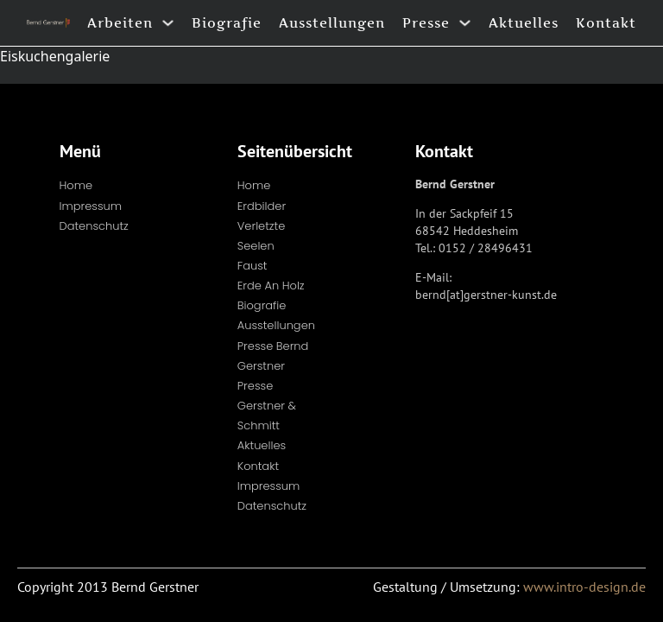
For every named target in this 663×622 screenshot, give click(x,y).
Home (76, 185)
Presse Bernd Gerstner (273, 356)
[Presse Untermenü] (464, 22)
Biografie (227, 23)
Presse (426, 23)
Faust (252, 265)
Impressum (91, 206)
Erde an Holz (271, 285)
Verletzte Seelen (261, 236)
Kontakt (606, 23)
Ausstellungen (332, 23)
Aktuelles (524, 23)
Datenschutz (94, 226)
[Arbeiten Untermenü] (167, 22)
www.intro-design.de (584, 586)
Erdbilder (261, 206)
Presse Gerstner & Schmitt (266, 406)
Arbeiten (120, 23)
